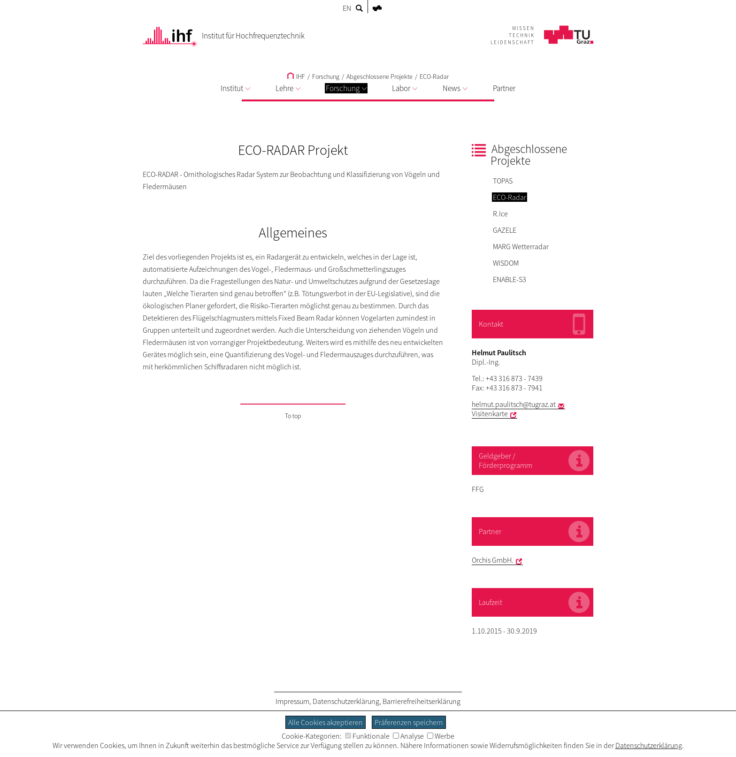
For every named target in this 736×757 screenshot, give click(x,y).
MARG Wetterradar (521, 246)
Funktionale (367, 736)
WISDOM (506, 263)
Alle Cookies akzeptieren (325, 722)
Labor (404, 88)
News (455, 88)
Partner (504, 88)
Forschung (346, 88)
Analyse (408, 736)
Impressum (292, 701)
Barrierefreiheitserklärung (421, 701)
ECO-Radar (434, 76)
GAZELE (504, 230)
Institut (235, 88)
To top (293, 416)
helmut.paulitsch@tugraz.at (514, 404)
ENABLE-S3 (509, 279)
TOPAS (503, 180)
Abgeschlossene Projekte (379, 76)
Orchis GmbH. (493, 560)
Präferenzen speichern (409, 722)
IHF (296, 76)
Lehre (288, 88)
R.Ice (500, 213)
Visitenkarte (490, 413)
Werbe (440, 736)
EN (347, 8)
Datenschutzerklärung (346, 701)
